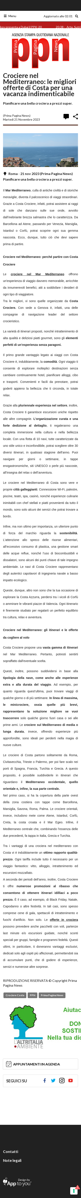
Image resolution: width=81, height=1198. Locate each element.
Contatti (10, 1151)
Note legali (12, 1160)
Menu (9, 16)
